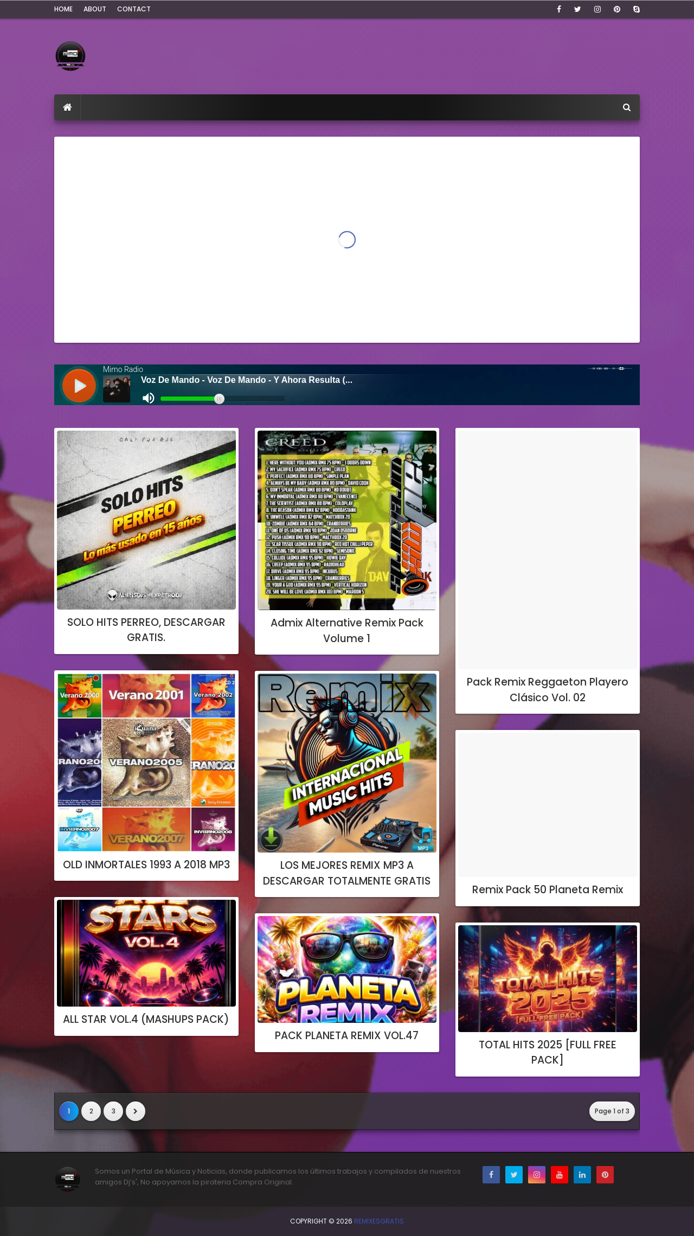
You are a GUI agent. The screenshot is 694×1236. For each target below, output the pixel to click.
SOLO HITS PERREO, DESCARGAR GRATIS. (146, 630)
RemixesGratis (379, 1221)
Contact (134, 9)
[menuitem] (67, 107)
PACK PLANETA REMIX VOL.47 (347, 1035)
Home (63, 9)
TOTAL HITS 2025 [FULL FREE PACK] (547, 1053)
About (94, 9)
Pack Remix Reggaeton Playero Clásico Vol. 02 (547, 690)
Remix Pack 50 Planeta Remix (547, 889)
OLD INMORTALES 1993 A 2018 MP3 (146, 864)
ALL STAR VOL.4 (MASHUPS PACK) (146, 1019)
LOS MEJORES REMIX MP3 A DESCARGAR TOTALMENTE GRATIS (346, 873)
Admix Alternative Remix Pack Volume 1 (347, 631)
